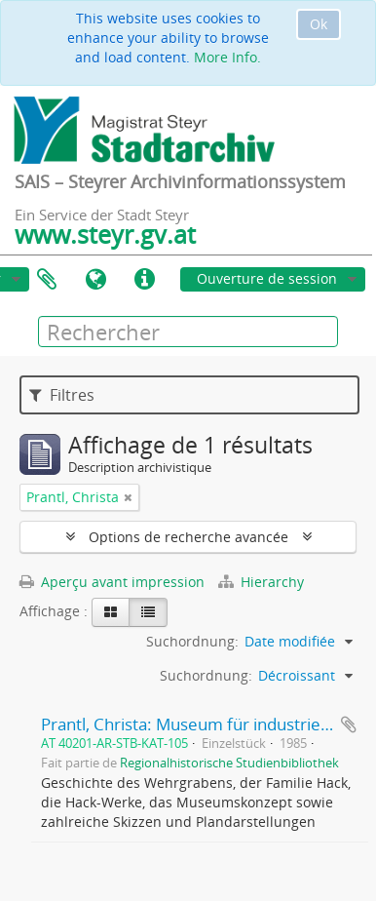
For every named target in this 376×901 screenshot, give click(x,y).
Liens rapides (144, 279)
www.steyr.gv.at (105, 234)
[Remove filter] (128, 497)
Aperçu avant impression (112, 581)
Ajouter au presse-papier (348, 724)
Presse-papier (46, 279)
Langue (95, 279)
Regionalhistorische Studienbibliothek (229, 763)
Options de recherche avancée (188, 537)
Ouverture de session (267, 278)
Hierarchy (261, 581)
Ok (318, 24)
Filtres (61, 395)
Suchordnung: (192, 641)
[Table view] (148, 612)
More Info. (227, 57)
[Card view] (111, 612)
